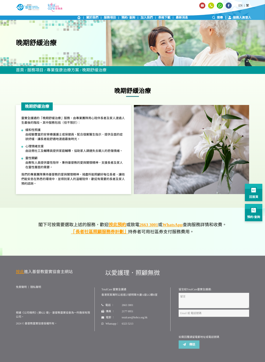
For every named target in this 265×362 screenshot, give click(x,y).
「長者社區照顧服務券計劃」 (99, 233)
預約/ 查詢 (128, 17)
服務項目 (110, 17)
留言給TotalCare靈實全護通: (195, 290)
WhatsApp (172, 226)
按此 (20, 273)
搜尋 (217, 17)
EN (240, 5)
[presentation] (204, 327)
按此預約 (117, 226)
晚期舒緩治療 (94, 70)
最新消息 (182, 17)
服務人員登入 (239, 17)
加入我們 (147, 17)
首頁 (20, 70)
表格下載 (164, 17)
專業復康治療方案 (63, 70)
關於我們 (92, 17)
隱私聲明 (35, 288)
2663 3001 (148, 226)
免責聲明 (21, 288)
